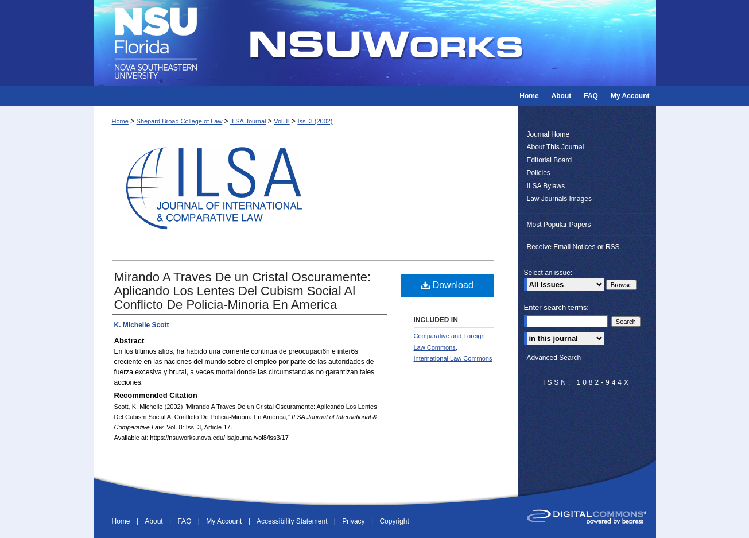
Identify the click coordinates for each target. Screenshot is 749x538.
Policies (538, 173)
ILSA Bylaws (546, 186)
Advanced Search (554, 358)
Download (447, 285)
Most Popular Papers (559, 224)
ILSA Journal (248, 121)
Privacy (354, 521)
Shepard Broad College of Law (180, 121)
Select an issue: (548, 273)
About (155, 521)
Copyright (394, 521)
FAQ (185, 521)
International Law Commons (453, 358)
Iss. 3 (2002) (314, 121)
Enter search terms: (556, 307)
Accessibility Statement (293, 521)
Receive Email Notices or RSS (573, 247)
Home (120, 121)
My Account (224, 521)
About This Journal (555, 147)
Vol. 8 (282, 121)
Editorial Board (549, 160)
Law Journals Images (559, 199)
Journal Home (548, 134)
